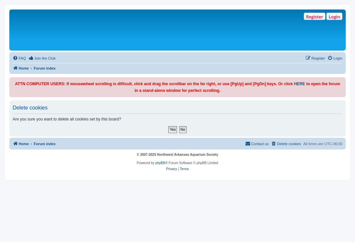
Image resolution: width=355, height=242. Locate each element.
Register (314, 17)
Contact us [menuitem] (257, 143)
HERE (299, 84)
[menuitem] (19, 58)
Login (334, 17)
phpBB (160, 163)
